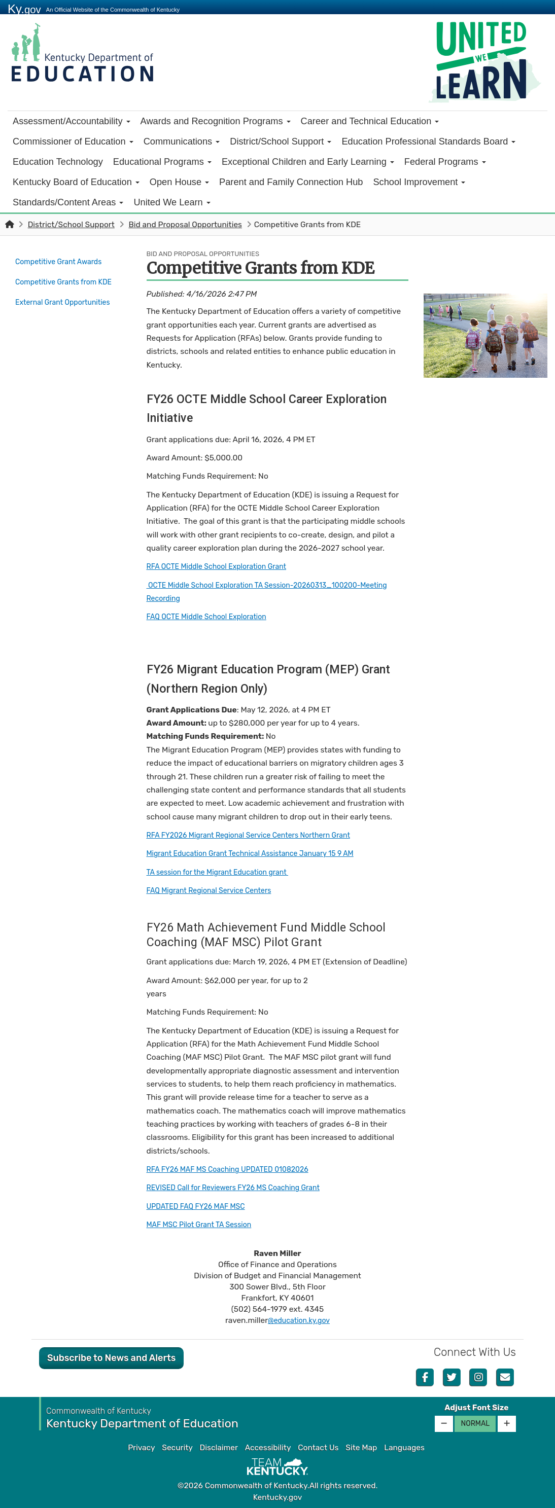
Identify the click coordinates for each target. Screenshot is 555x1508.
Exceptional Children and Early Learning (308, 162)
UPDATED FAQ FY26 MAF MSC (201, 1206)
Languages (404, 1447)
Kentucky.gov (277, 1497)
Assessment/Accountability (71, 121)
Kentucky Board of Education (76, 182)
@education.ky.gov (299, 1320)
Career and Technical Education (370, 121)
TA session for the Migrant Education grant (225, 872)
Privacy (141, 1447)
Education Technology (58, 162)
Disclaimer (219, 1447)
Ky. (24, 9)
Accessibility (268, 1447)
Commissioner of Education (73, 141)
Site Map (361, 1447)
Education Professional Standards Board (428, 141)
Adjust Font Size (476, 1407)
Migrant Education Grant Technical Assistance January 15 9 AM (261, 853)
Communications (182, 141)
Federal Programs (445, 162)
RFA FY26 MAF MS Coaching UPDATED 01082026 (236, 1169)
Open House (179, 182)
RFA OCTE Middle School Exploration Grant (224, 566)
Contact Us (318, 1447)
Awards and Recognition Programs (216, 121)
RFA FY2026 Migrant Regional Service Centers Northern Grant (259, 835)
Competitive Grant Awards (63, 261)
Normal (475, 1423)
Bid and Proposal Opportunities (185, 224)
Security (177, 1447)
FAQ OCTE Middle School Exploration (213, 616)
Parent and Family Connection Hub (291, 182)
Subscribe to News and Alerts (111, 1357)
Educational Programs (162, 162)
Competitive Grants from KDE (64, 284)
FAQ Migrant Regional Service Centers (216, 890)
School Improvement (419, 182)
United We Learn (171, 202)
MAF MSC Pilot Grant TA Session (205, 1224)
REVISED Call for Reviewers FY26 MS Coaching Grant (242, 1187)
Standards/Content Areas (68, 202)
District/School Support (280, 141)
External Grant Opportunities (67, 307)
